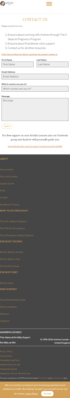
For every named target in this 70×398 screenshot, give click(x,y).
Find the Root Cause (9, 266)
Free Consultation (8, 306)
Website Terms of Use (10, 364)
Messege (6, 96)
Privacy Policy (6, 351)
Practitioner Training (9, 204)
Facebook (4, 313)
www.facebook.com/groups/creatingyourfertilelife (35, 146)
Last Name (42, 60)
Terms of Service (57, 378)
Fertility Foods (6, 283)
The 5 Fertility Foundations (12, 228)
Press (2, 190)
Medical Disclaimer (8, 369)
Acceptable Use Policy (10, 360)
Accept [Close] (47, 393)
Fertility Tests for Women (11, 252)
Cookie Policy (6, 356)
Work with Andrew (9, 176)
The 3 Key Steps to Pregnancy (13, 221)
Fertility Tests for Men (10, 259)
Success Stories (7, 183)
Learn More (31, 393)
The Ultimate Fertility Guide (12, 299)
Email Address (8, 72)
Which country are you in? (14, 84)
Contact (4, 197)
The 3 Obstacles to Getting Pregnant (17, 235)
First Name (7, 60)
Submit (7, 126)
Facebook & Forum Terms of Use (15, 373)
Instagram (4, 320)
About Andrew (7, 169)
